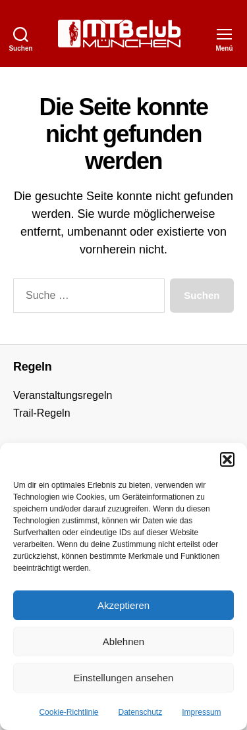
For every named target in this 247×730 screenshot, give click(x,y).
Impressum (201, 712)
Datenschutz (141, 712)
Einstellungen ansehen (124, 677)
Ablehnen (123, 641)
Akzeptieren (123, 605)
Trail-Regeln (41, 413)
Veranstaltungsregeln (62, 395)
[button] (227, 459)
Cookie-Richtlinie (68, 712)
